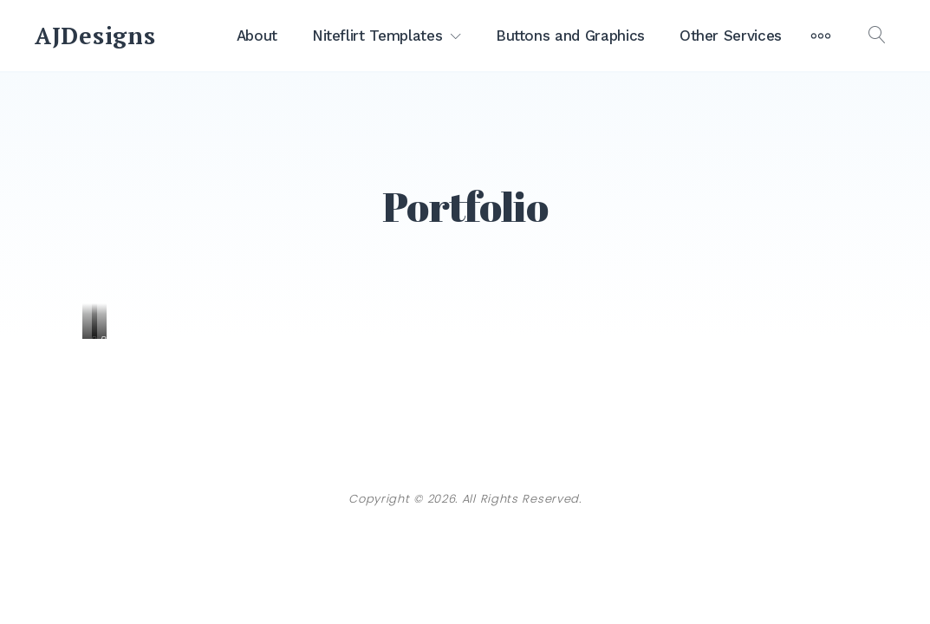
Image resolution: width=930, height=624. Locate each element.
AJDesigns (95, 35)
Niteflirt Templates (377, 35)
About (257, 35)
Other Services (731, 35)
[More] (820, 35)
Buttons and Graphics (570, 35)
